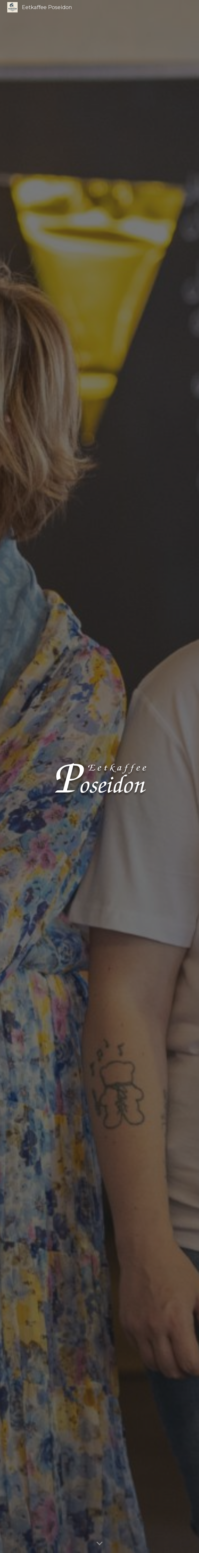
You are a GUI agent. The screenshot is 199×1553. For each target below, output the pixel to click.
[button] (99, 1543)
